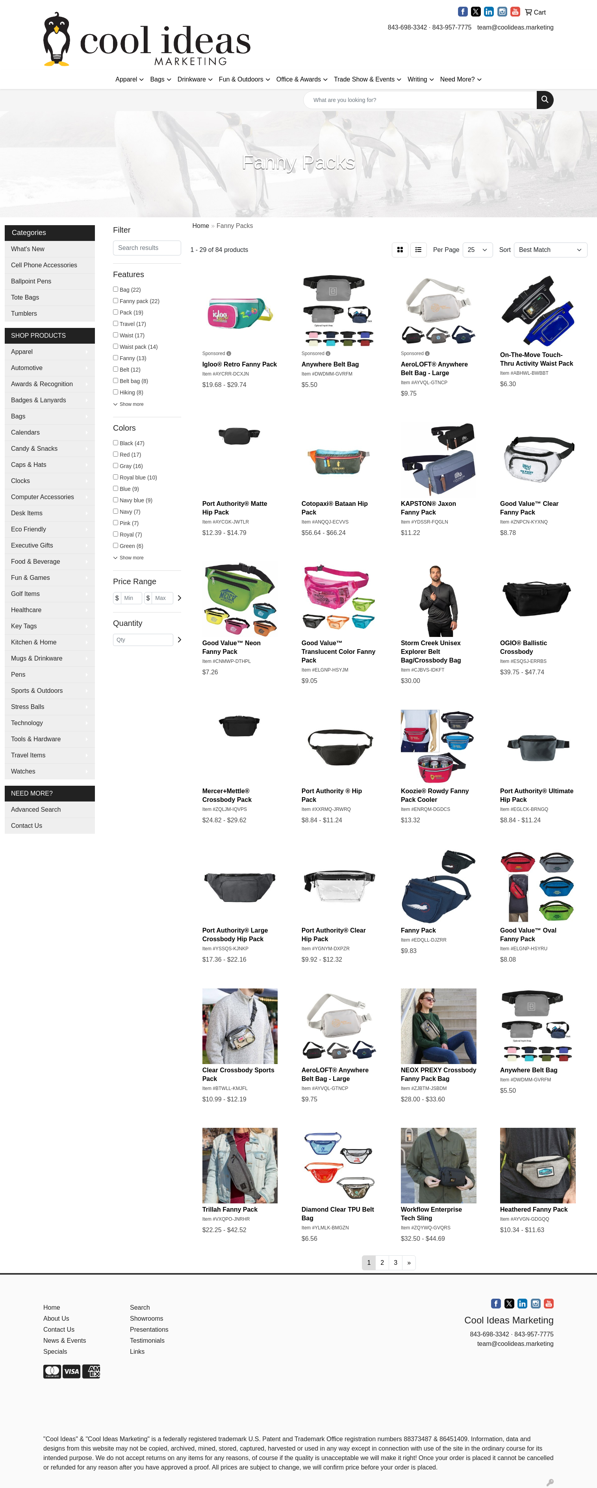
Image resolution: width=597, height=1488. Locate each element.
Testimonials (147, 1340)
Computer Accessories (42, 497)
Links (137, 1351)
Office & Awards (298, 79)
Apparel (126, 79)
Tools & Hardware (36, 739)
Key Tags (24, 626)
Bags (157, 79)
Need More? (457, 79)
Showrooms (146, 1318)
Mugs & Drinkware (37, 658)
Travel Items (28, 755)
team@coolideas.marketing (515, 27)
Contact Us (26, 825)
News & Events (64, 1340)
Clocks (20, 480)
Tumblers (24, 313)
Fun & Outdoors (241, 79)
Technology (27, 723)
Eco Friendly (28, 529)
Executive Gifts (32, 545)
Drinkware (192, 79)
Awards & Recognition (42, 384)
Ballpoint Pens (31, 281)
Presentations (149, 1329)
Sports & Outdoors (37, 690)
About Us (56, 1318)
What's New (27, 249)
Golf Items (25, 593)
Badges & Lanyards (38, 400)
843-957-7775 (452, 27)
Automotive (27, 368)
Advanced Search (36, 809)
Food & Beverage (35, 561)
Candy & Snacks (34, 448)
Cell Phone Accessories (44, 265)
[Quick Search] (420, 100)
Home (51, 1307)
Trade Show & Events (364, 79)
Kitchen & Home (34, 642)
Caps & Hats (28, 464)
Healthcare (26, 610)
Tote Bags (25, 297)
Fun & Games (30, 577)
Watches (23, 771)
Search (140, 1307)
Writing (417, 79)
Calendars (25, 432)
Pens (18, 674)
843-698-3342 (407, 27)
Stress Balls (27, 706)
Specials (55, 1351)
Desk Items (27, 513)
